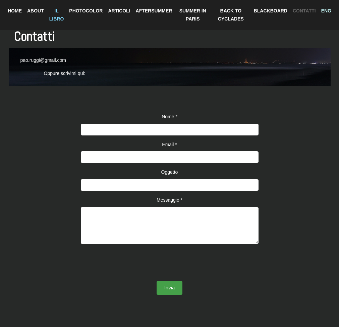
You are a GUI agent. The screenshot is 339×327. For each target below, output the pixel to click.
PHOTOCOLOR (86, 10)
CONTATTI (304, 10)
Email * (169, 144)
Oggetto (169, 172)
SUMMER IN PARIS (192, 15)
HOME (15, 10)
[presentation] (170, 262)
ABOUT (35, 10)
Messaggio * (169, 200)
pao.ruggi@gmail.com (43, 60)
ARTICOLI (119, 10)
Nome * (169, 116)
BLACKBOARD (270, 10)
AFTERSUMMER (154, 10)
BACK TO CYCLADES (231, 15)
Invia (169, 287)
